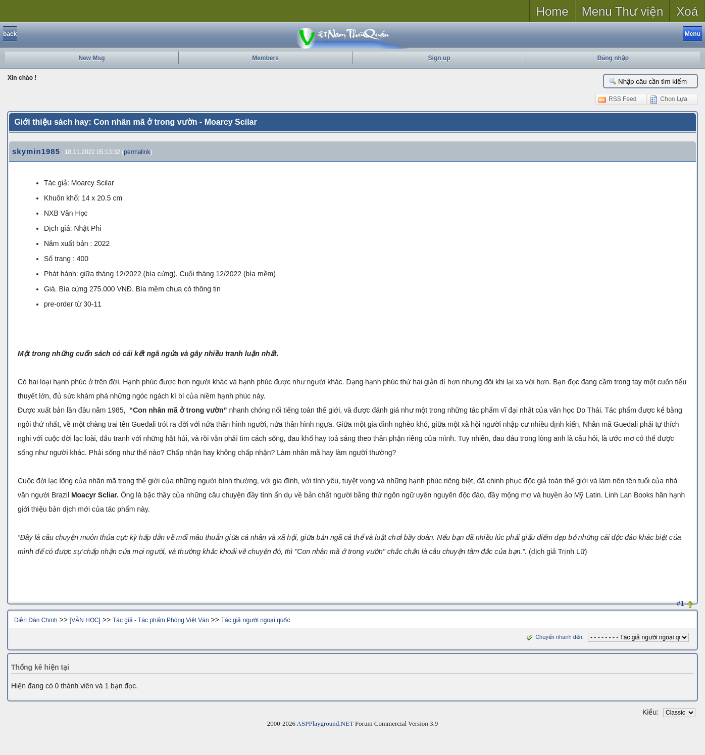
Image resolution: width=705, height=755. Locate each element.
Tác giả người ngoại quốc (255, 620)
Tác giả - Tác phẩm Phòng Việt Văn (161, 620)
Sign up (439, 58)
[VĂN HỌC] (85, 620)
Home (552, 11)
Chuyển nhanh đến (553, 637)
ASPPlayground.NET (325, 723)
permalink (137, 152)
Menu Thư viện (623, 11)
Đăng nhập (613, 58)
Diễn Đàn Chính (36, 620)
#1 (681, 603)
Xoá (687, 11)
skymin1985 (36, 151)
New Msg (91, 58)
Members (265, 58)
